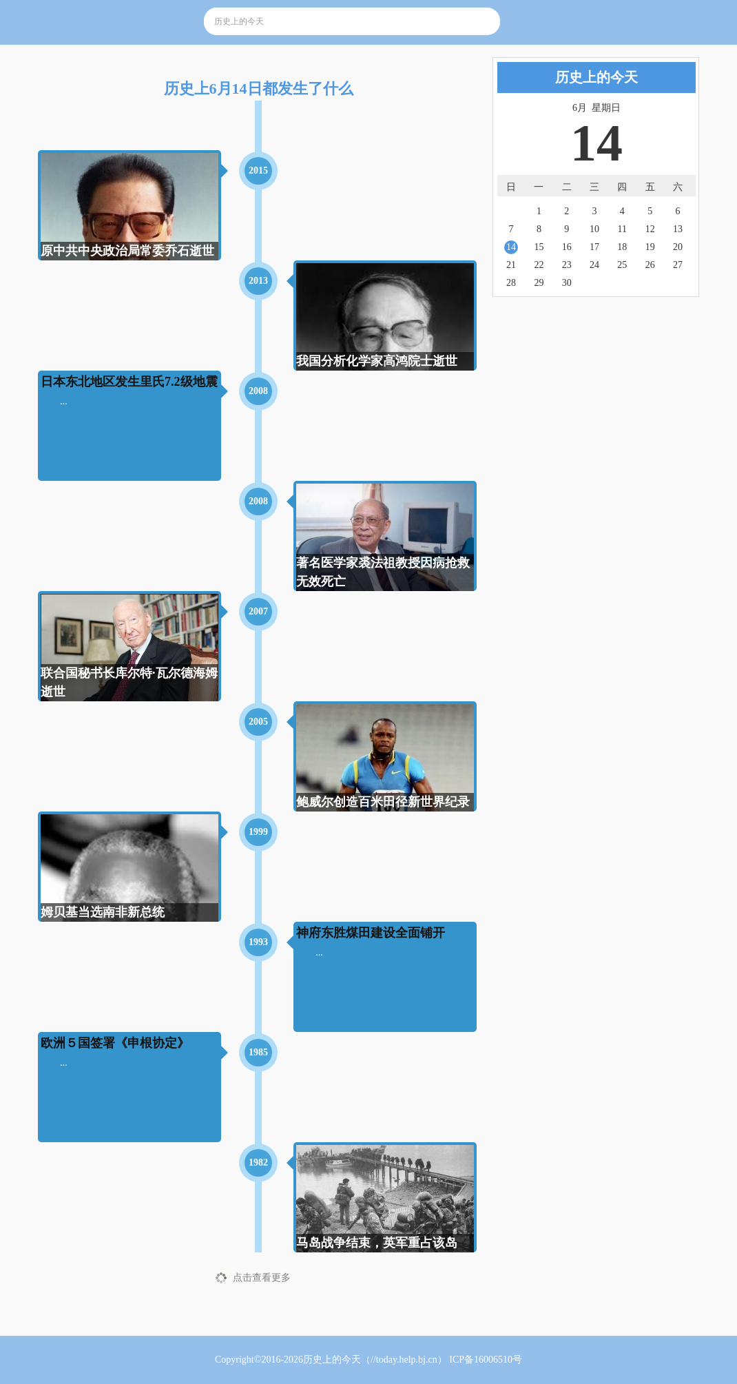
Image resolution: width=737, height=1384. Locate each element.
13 (678, 229)
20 (678, 247)
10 (594, 229)
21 (511, 265)
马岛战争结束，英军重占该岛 (376, 1243)
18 (622, 247)
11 (622, 229)
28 (511, 283)
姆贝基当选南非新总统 (103, 912)
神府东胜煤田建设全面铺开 (370, 933)
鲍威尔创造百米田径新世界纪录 (383, 802)
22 (538, 265)
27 (678, 265)
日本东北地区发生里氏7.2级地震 (129, 382)
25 (622, 265)
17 (594, 247)
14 (511, 247)
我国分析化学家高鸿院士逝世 (376, 361)
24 (594, 265)
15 (538, 247)
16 (567, 247)
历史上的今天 (332, 1359)
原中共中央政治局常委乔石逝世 (127, 251)
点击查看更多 (262, 1277)
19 (650, 247)
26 (650, 265)
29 (538, 283)
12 (650, 229)
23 (567, 265)
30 (567, 283)
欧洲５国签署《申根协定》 (115, 1043)
